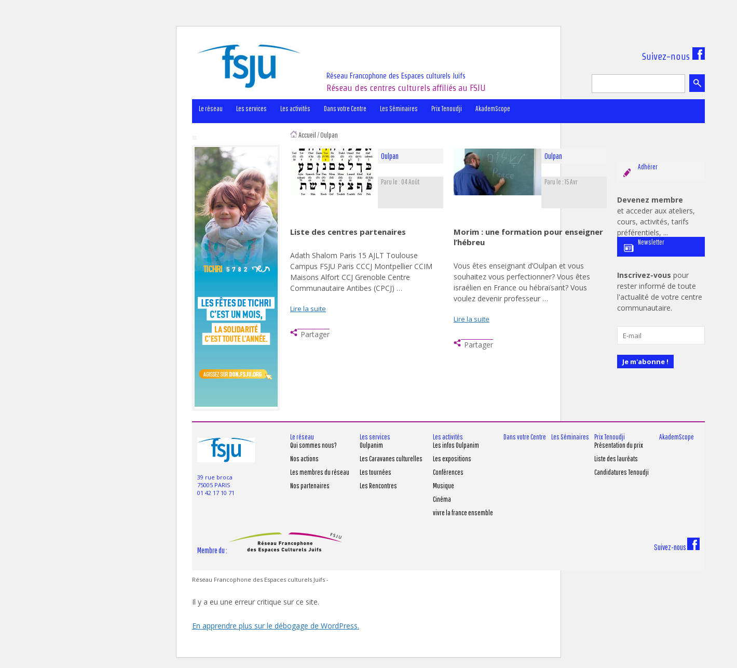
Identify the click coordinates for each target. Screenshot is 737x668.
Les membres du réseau (319, 472)
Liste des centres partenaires (348, 231)
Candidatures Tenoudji (621, 472)
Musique (443, 486)
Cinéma (442, 499)
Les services (251, 108)
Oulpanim (371, 445)
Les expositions (452, 459)
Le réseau (211, 108)
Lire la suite (308, 308)
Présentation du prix (618, 445)
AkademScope (492, 108)
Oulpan (329, 134)
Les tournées (375, 472)
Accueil (307, 134)
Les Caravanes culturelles (391, 459)
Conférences (448, 472)
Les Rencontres (378, 486)
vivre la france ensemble (463, 513)
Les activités (295, 108)
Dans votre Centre (345, 108)
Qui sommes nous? (313, 445)
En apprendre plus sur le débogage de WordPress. (275, 626)
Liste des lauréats (616, 459)
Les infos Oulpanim (456, 445)
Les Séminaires (399, 108)
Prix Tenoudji (446, 108)
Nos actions (304, 459)
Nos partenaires (310, 486)
